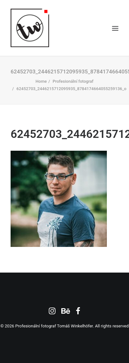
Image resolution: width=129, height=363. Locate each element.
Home (41, 81)
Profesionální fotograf (73, 81)
